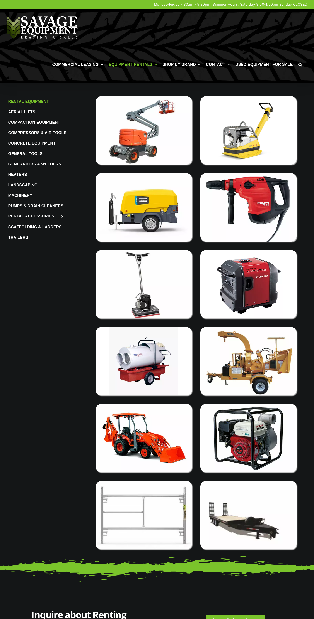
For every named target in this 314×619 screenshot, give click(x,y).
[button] (300, 64)
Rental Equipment (28, 101)
